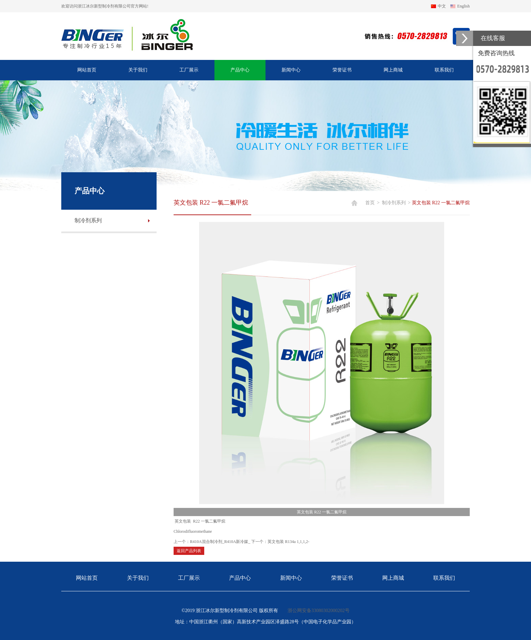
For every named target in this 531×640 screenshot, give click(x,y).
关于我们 (137, 70)
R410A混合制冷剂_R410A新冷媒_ (220, 541)
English (463, 6)
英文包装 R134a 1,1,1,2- (288, 541)
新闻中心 (291, 70)
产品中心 (240, 70)
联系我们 (444, 70)
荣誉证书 (342, 70)
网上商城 (393, 70)
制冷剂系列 (394, 202)
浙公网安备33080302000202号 (319, 610)
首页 (370, 202)
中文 (442, 6)
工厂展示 (188, 70)
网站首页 (86, 70)
